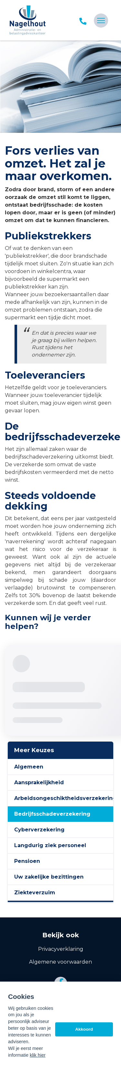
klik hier (37, 1055)
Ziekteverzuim (34, 892)
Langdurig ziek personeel (50, 845)
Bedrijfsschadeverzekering (52, 814)
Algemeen (28, 767)
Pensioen (27, 861)
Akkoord (84, 1029)
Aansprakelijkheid (39, 782)
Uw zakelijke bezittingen (49, 877)
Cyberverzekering (39, 830)
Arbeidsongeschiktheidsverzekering (63, 798)
